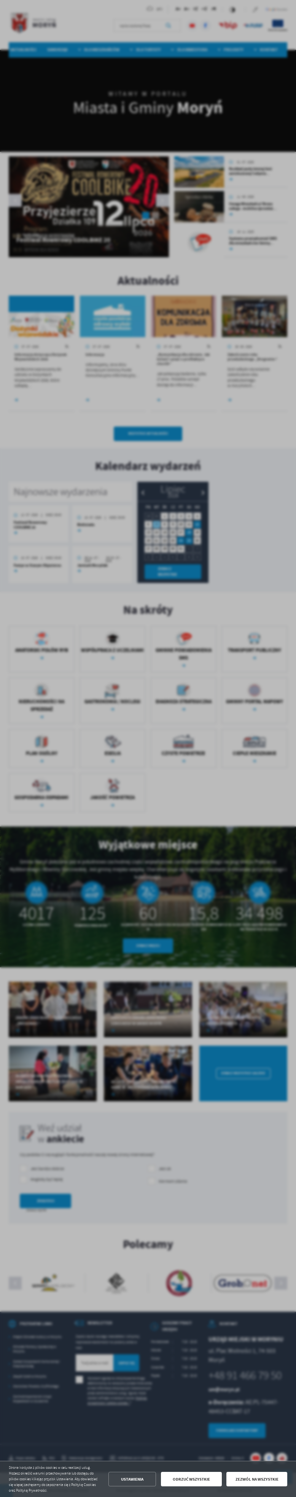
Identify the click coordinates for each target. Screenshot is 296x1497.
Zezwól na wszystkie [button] (257, 1479)
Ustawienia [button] (132, 1479)
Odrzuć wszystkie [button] (191, 1479)
